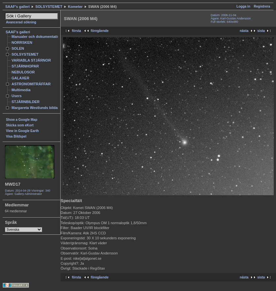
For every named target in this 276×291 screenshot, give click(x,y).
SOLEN (18, 48)
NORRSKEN (22, 42)
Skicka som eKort (20, 125)
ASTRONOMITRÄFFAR (31, 84)
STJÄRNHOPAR (25, 66)
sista (261, 31)
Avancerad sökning (21, 22)
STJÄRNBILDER (26, 102)
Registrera (262, 6)
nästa (244, 31)
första (76, 31)
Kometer (75, 7)
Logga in (243, 6)
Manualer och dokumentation (37, 37)
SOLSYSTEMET (48, 7)
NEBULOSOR (23, 72)
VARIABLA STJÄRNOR (31, 60)
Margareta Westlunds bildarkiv (38, 108)
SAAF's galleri (17, 7)
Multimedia (21, 90)
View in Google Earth (22, 131)
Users (17, 96)
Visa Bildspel (16, 136)
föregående (100, 31)
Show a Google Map (21, 119)
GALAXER (20, 78)
